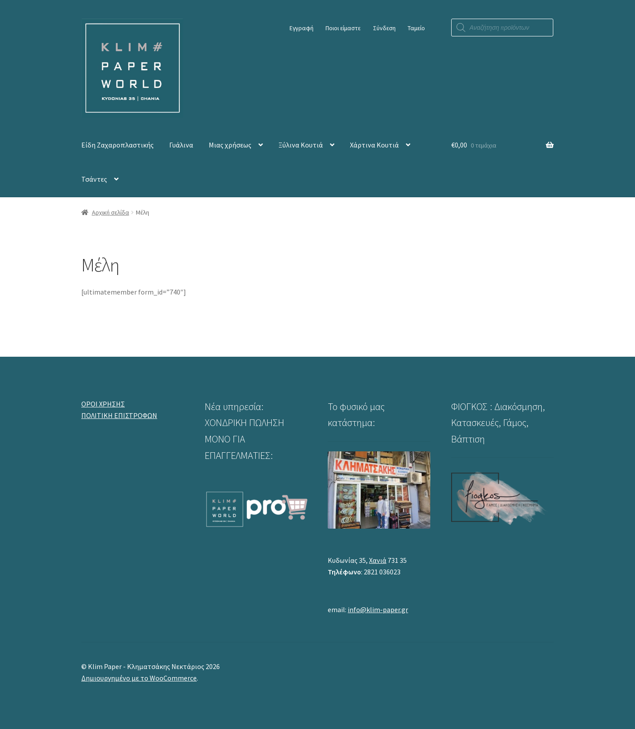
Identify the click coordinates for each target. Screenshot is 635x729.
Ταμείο (416, 28)
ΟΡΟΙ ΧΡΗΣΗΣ (103, 403)
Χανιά (377, 560)
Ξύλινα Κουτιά (300, 144)
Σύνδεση (384, 28)
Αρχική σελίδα (110, 212)
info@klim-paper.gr (378, 609)
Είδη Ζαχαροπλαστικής (117, 144)
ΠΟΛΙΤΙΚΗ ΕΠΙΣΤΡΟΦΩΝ (119, 415)
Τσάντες (94, 179)
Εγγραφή (302, 28)
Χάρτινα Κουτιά (374, 144)
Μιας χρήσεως (230, 144)
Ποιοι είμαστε (343, 28)
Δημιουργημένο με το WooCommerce (139, 677)
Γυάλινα (181, 144)
